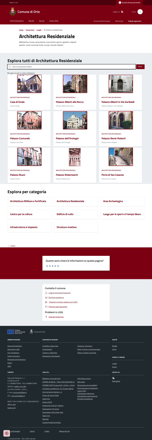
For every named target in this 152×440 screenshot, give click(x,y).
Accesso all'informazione (102, 21)
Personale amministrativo (16, 359)
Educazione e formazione (51, 356)
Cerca (140, 66)
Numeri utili (12, 408)
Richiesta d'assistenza (85, 399)
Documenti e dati (13, 349)
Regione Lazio (13, 2)
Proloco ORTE (47, 402)
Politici (10, 363)
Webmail (45, 419)
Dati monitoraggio (14, 431)
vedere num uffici (20, 386)
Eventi (114, 367)
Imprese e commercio (84, 346)
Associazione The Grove (50, 409)
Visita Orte (46, 399)
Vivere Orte (53, 20)
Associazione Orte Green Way (52, 412)
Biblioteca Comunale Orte (51, 378)
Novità (31, 20)
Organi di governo (14, 356)
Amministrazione (17, 20)
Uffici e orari (12, 404)
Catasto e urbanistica (49, 352)
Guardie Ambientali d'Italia (51, 422)
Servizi (41, 20)
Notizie (114, 346)
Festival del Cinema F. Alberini (52, 405)
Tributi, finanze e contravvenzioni (88, 349)
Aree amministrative (15, 346)
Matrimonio (119, 21)
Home (21, 30)
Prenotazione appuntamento (87, 396)
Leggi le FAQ (81, 391)
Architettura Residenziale (20, 97)
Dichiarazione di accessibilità (87, 385)
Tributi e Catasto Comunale (86, 352)
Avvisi (114, 349)
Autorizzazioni (47, 349)
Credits (46, 431)
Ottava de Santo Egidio (50, 395)
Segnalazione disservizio (85, 393)
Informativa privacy (84, 378)
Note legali (81, 382)
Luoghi (39, 30)
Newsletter (116, 381)
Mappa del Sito (64, 431)
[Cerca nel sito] (139, 11)
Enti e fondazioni (13, 352)
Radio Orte (46, 415)
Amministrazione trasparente (87, 388)
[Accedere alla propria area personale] (129, 2)
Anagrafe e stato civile (50, 346)
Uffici (9, 366)
